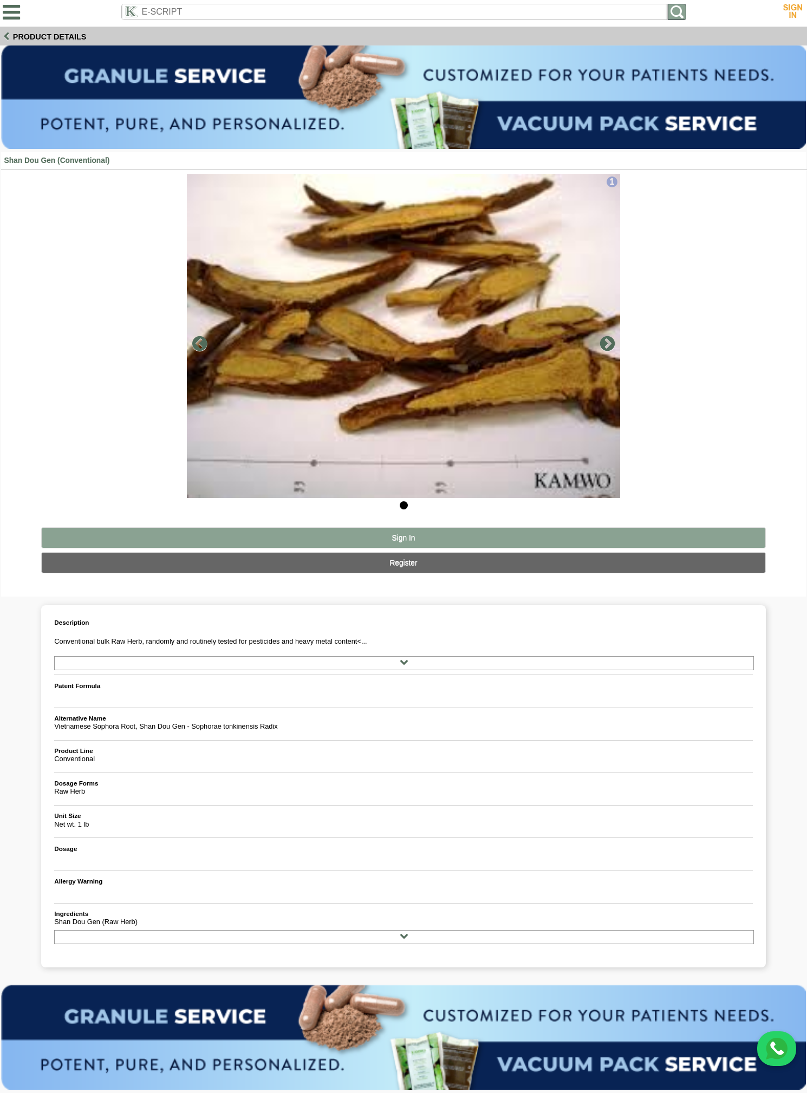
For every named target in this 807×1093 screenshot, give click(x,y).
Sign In (403, 538)
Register (403, 563)
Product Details (50, 36)
